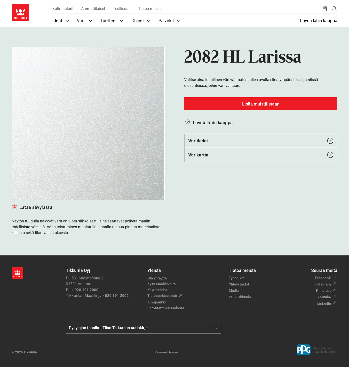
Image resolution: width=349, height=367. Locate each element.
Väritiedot (260, 141)
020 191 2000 (86, 290)
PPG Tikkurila (240, 297)
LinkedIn (324, 303)
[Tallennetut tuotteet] (325, 9)
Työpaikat (237, 278)
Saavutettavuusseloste (165, 308)
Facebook (323, 278)
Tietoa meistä (150, 8)
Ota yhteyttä (157, 278)
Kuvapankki (156, 302)
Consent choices (166, 352)
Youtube (324, 297)
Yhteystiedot (239, 284)
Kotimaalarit (62, 8)
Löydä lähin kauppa (318, 20)
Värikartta (260, 155)
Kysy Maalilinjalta (161, 284)
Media (234, 290)
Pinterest (323, 290)
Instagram (322, 284)
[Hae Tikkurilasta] (334, 8)
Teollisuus (121, 8)
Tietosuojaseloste (162, 296)
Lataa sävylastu (32, 207)
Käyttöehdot (157, 290)
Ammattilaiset (93, 8)
